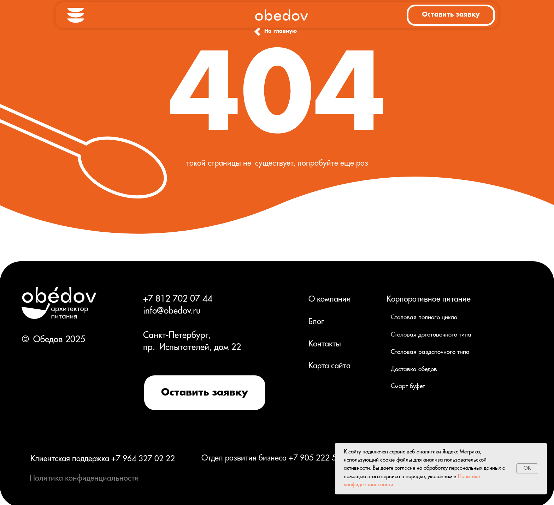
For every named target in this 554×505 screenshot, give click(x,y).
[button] (451, 15)
